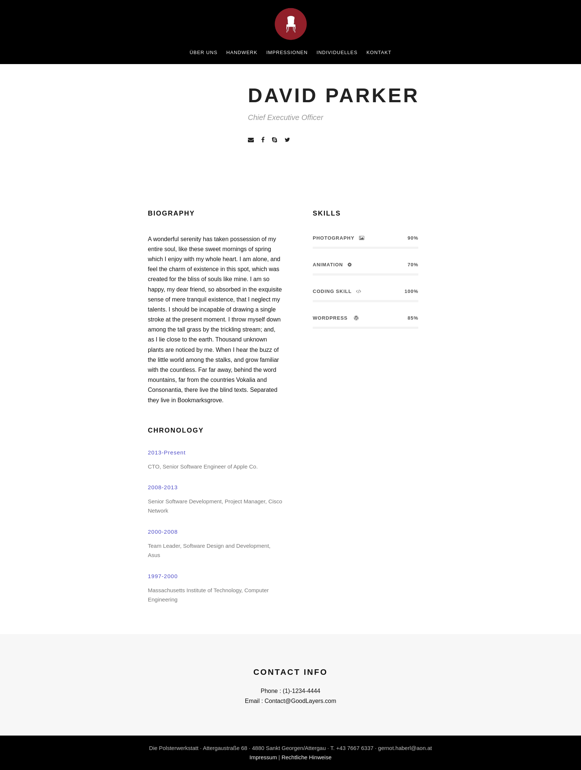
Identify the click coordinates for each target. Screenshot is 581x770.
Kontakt (378, 52)
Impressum (263, 757)
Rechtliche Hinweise (307, 757)
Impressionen (287, 52)
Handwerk (242, 52)
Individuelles (337, 52)
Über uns (204, 52)
